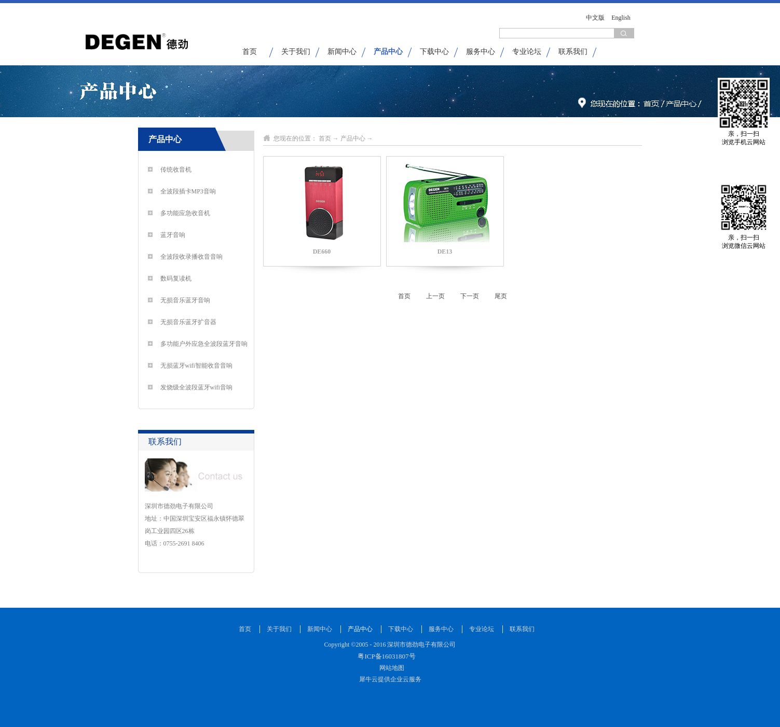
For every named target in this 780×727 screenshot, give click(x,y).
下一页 (469, 296)
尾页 (501, 296)
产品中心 (352, 138)
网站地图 (390, 668)
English (621, 17)
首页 (249, 51)
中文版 (595, 17)
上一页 (435, 296)
